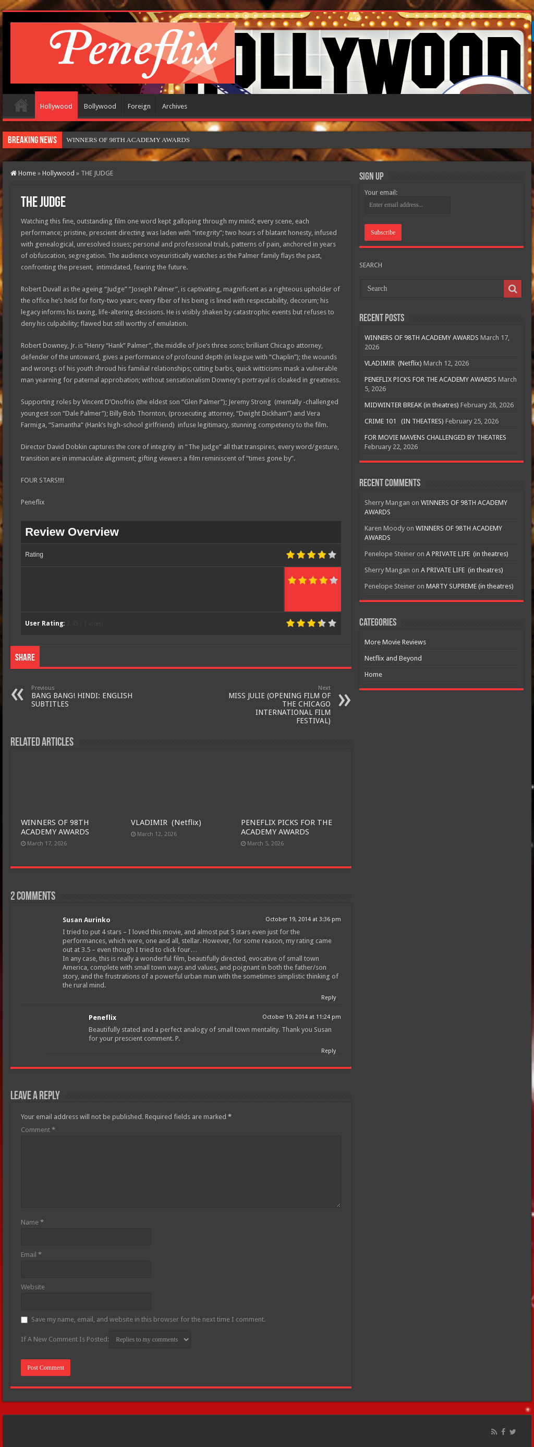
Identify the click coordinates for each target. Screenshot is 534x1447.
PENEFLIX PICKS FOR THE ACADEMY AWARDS (286, 827)
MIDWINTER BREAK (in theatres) (412, 405)
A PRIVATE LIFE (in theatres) (467, 554)
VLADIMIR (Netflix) (166, 822)
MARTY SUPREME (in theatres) (470, 586)
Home (21, 105)
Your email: (381, 192)
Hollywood (56, 106)
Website (33, 1287)
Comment (38, 1130)
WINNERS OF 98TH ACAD (105, 140)
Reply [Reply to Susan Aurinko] (328, 997)
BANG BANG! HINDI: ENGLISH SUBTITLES (84, 696)
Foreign (139, 106)
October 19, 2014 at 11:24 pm (301, 1017)
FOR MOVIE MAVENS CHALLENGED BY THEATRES (435, 437)
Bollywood (100, 106)
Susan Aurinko (87, 920)
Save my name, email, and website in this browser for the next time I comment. (148, 1319)
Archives (174, 106)
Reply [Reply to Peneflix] (328, 1051)
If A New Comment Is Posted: (106, 1339)
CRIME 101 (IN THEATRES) (404, 421)
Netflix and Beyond (393, 658)
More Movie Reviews (395, 642)
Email (31, 1254)
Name (32, 1222)
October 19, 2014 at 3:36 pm (303, 919)
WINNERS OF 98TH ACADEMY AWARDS (55, 827)
